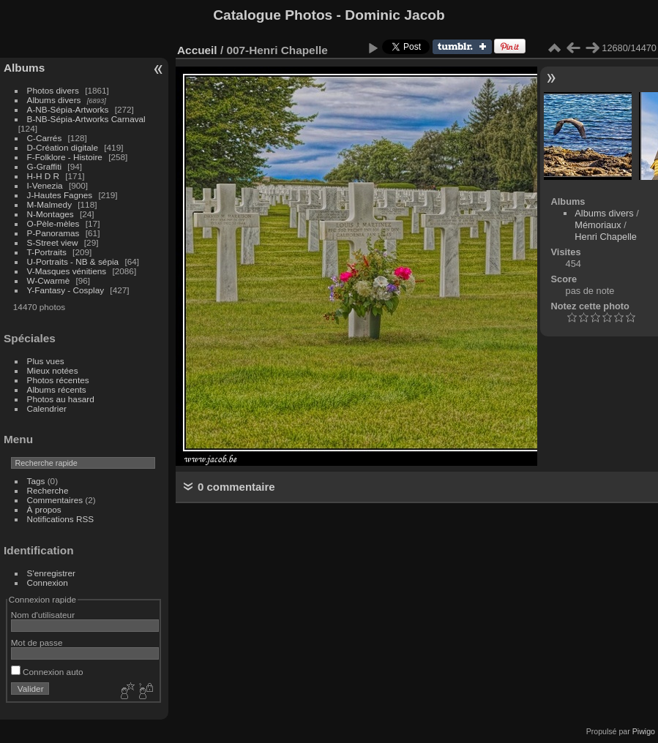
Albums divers (54, 100)
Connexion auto (47, 671)
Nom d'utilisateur (43, 614)
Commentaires (55, 500)
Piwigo (643, 731)
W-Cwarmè (48, 280)
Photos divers (53, 90)
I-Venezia (45, 185)
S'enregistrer (51, 573)
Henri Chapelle (606, 236)
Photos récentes (58, 380)
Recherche (48, 490)
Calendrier (47, 408)
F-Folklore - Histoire (64, 157)
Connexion (47, 582)
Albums (24, 67)
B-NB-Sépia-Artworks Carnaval (86, 119)
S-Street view (52, 242)
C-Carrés (44, 138)
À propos (44, 509)
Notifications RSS (60, 519)
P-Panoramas (53, 233)
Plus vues (45, 361)
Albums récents (56, 389)
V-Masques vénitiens (67, 271)
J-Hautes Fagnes (60, 195)
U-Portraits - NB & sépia (73, 261)
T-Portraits (47, 252)
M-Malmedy (49, 204)
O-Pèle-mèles (53, 223)
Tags (36, 481)
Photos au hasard (60, 399)
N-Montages (50, 214)
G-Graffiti (44, 166)
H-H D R (43, 176)
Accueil (197, 50)
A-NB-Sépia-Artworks (68, 109)
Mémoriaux (598, 224)
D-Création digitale (62, 147)
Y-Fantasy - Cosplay (66, 290)
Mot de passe (37, 642)
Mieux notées (52, 370)
